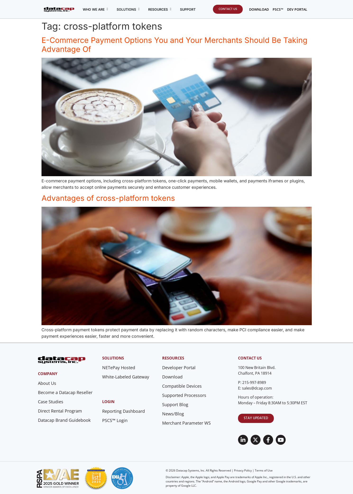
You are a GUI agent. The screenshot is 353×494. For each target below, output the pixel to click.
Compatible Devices (182, 386)
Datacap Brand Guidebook (64, 420)
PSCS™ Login (115, 420)
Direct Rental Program (60, 411)
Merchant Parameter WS (186, 423)
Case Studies (50, 401)
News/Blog (173, 414)
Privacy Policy (243, 470)
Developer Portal (179, 367)
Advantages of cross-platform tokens (108, 198)
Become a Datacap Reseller (65, 392)
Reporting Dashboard (123, 411)
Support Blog (175, 404)
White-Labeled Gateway (125, 377)
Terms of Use (264, 470)
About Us (47, 383)
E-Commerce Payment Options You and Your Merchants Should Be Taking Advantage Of (174, 45)
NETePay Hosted (118, 367)
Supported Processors (184, 395)
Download (172, 377)
